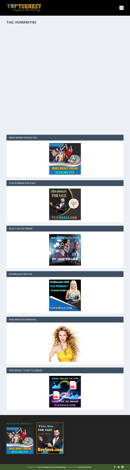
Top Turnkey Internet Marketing (52, 467)
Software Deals (84, 467)
